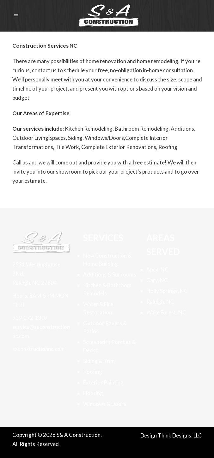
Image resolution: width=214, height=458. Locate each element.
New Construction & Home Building (107, 259)
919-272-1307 (30, 317)
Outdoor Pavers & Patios (105, 327)
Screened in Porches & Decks (109, 346)
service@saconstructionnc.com (41, 331)
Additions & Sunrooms (109, 274)
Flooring (93, 393)
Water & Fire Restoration (98, 308)
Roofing (92, 371)
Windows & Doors (104, 404)
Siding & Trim (99, 361)
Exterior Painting (103, 382)
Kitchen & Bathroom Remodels (107, 289)
